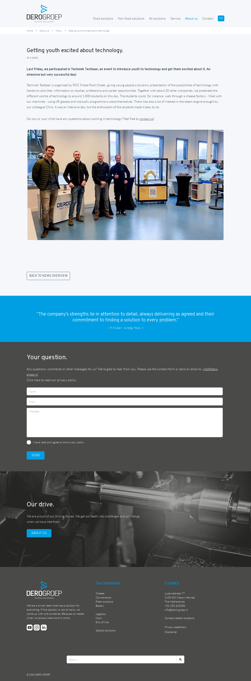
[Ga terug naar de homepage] (44, 13)
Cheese (100, 593)
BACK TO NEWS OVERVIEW (48, 276)
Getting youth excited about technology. (89, 30)
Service (175, 18)
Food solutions (103, 18)
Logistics (101, 614)
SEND (35, 455)
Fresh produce (104, 601)
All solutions (157, 18)
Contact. (172, 583)
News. (59, 30)
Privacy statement (175, 627)
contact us (146, 119)
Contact (207, 18)
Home (30, 30)
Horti (99, 618)
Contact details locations (179, 618)
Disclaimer (171, 632)
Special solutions (105, 630)
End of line (102, 622)
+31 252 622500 (175, 606)
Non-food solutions (131, 18)
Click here (33, 380)
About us (191, 18)
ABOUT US (39, 533)
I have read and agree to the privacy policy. (59, 442)
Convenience (103, 597)
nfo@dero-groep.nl (176, 610)
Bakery (100, 606)
